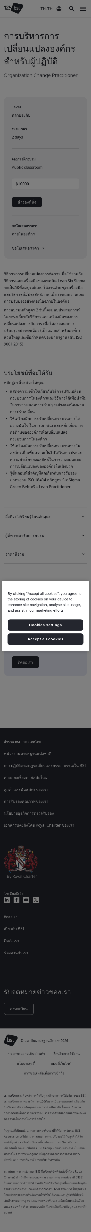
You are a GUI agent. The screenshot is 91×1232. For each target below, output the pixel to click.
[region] (45, 616)
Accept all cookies (45, 639)
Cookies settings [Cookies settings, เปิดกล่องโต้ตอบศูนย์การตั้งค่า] (45, 625)
